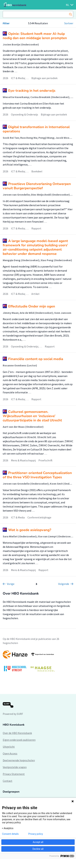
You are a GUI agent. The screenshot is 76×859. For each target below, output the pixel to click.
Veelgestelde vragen (15, 767)
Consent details (10, 834)
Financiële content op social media (35, 359)
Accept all (38, 842)
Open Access (10, 753)
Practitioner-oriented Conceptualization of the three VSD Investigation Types (37, 475)
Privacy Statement (14, 774)
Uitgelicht (9, 746)
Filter (6, 23)
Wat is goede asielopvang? (29, 530)
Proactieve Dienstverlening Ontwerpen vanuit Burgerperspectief (37, 186)
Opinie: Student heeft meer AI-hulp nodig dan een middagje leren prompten (35, 35)
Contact (7, 780)
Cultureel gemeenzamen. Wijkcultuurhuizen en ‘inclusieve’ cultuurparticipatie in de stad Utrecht (32, 416)
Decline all (38, 849)
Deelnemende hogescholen (19, 760)
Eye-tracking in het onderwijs (31, 90)
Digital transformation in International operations (36, 129)
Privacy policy (35, 834)
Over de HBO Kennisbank (17, 733)
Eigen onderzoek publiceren (19, 739)
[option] (38, 662)
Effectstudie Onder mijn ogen (31, 306)
